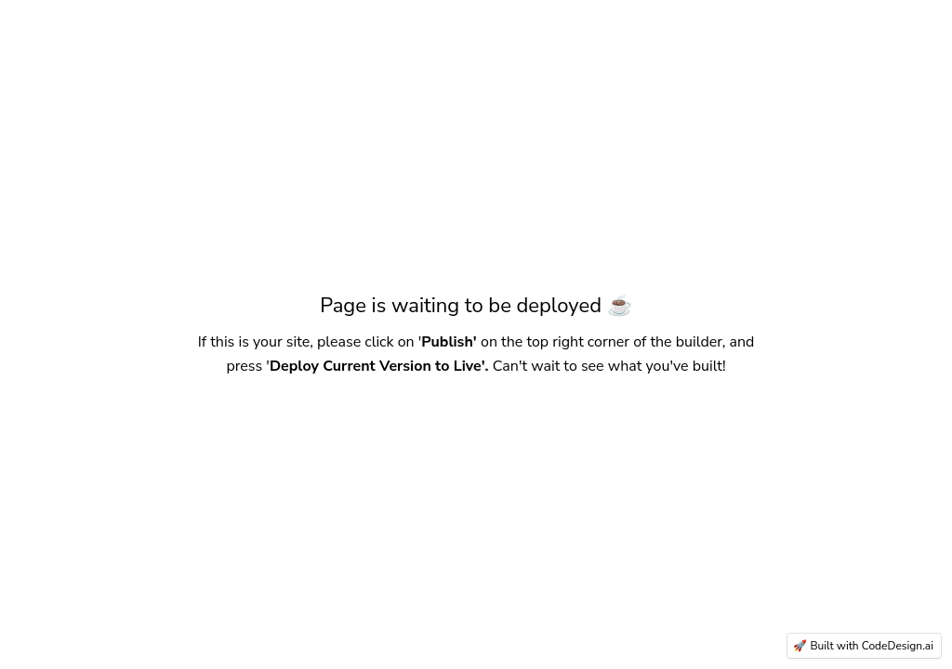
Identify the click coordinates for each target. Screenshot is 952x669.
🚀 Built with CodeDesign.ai (863, 645)
